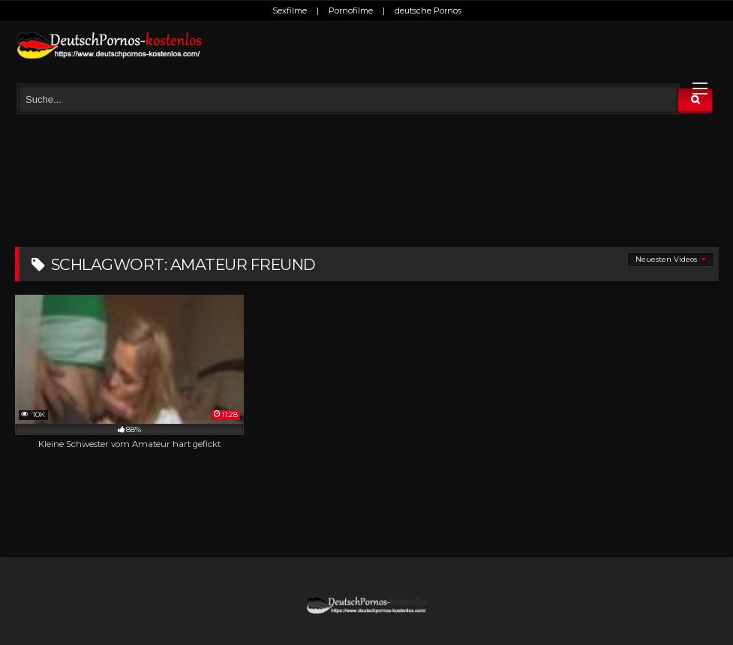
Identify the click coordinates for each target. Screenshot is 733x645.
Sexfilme (289, 10)
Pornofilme (351, 10)
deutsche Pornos (428, 10)
